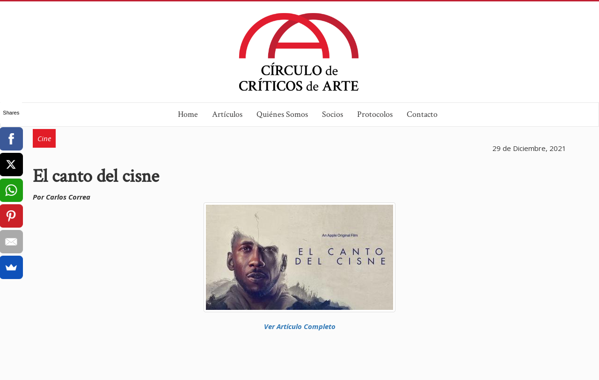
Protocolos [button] (375, 114)
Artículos (227, 114)
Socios (332, 114)
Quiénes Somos (282, 114)
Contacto (422, 114)
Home (188, 114)
